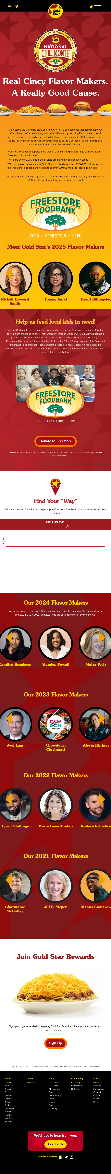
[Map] (55, 564)
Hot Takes (76, 1088)
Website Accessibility (81, 1066)
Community (77, 1078)
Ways (7, 1085)
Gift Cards (53, 1082)
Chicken (8, 1098)
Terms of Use (95, 1066)
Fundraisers (76, 1085)
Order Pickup (55, 1095)
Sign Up (55, 1043)
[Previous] (6, 273)
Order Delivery (53, 1100)
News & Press (97, 1100)
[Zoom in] (3, 539)
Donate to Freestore (55, 441)
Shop (51, 1078)
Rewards (31, 1082)
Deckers (8, 1095)
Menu (8, 1078)
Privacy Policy (47, 1066)
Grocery (53, 1092)
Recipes (8, 1121)
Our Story (75, 1082)
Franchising (98, 1088)
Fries (7, 1092)
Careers (97, 1085)
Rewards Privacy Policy (63, 1066)
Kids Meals (10, 1108)
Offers (30, 1078)
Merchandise (55, 1088)
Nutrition (9, 1118)
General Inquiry (97, 1094)
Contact (97, 1078)
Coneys (8, 1082)
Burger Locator (8, 1113)
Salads (8, 1101)
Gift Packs (53, 1085)
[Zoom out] (3, 543)
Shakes (8, 1105)
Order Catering (53, 1107)
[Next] (105, 273)
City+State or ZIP (55, 521)
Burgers (8, 1088)
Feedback (98, 1082)
